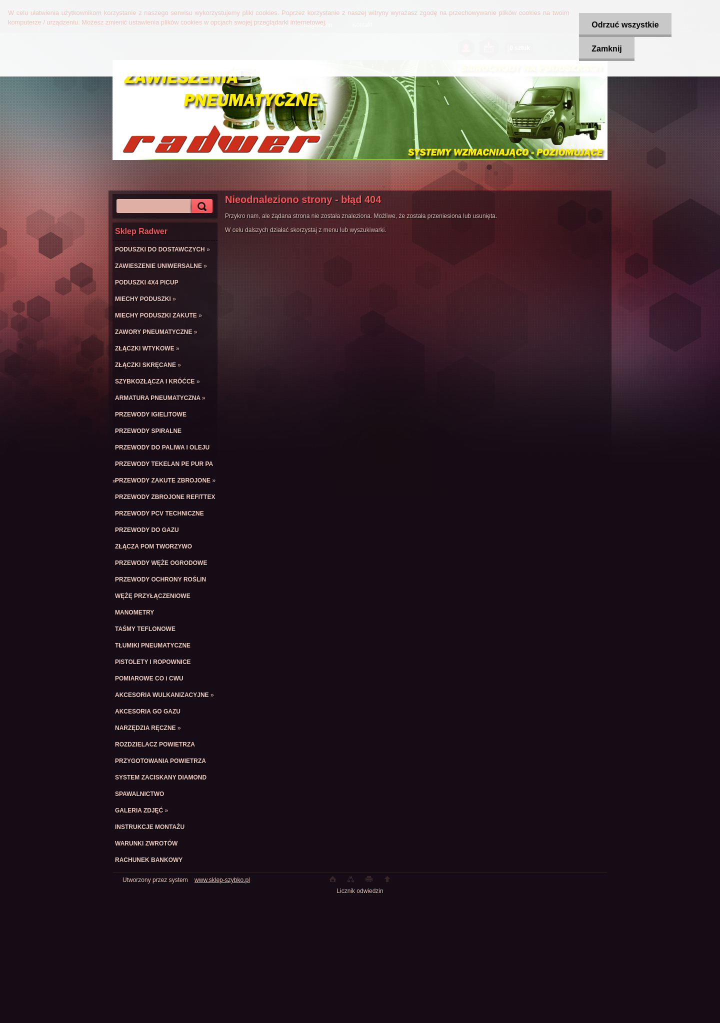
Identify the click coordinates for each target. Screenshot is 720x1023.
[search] (200, 206)
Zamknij (607, 48)
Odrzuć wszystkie (625, 24)
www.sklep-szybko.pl (222, 880)
